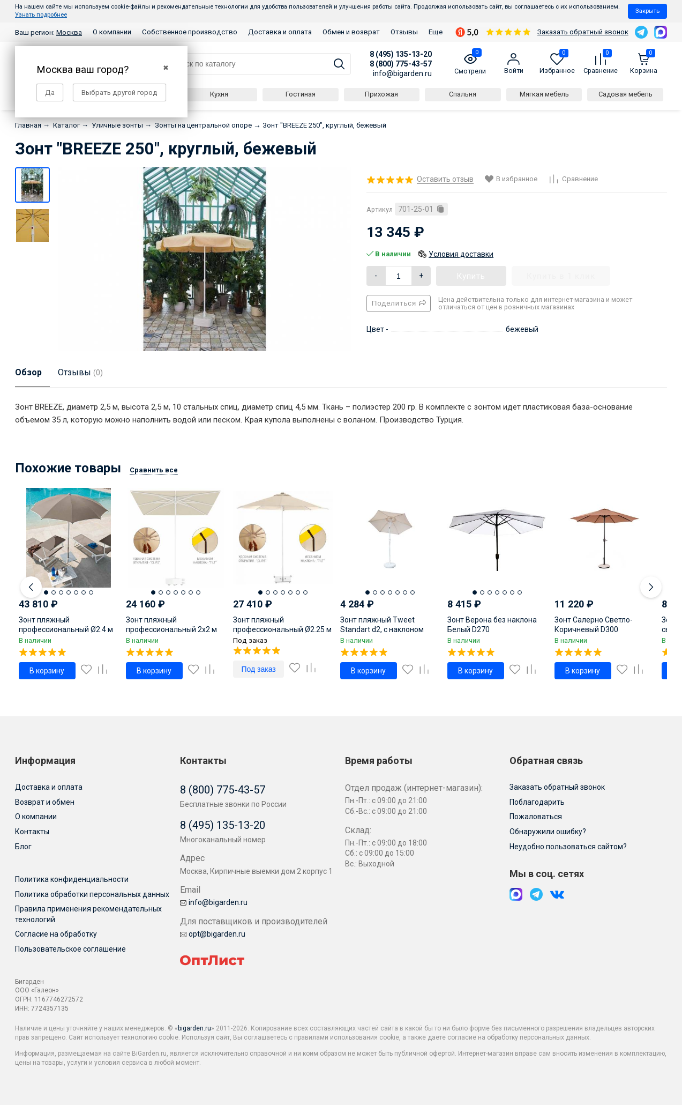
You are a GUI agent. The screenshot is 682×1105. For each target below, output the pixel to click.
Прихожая (381, 94)
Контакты (32, 831)
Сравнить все (154, 470)
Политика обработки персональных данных (92, 894)
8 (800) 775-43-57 (401, 64)
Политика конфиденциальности (72, 879)
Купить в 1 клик (561, 276)
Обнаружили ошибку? (547, 831)
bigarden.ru (194, 1028)
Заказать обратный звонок (582, 32)
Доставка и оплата (280, 32)
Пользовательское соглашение (70, 949)
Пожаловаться (535, 816)
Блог (23, 846)
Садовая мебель (625, 94)
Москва (69, 32)
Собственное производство (189, 32)
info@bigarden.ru (402, 73)
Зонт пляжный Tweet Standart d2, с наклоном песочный (382, 629)
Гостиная (301, 94)
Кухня (219, 94)
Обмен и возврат (351, 32)
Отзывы (404, 32)
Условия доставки (461, 254)
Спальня (462, 94)
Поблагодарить (537, 802)
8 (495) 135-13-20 (401, 54)
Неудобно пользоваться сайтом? (568, 846)
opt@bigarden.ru (212, 934)
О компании (112, 32)
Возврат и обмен (44, 802)
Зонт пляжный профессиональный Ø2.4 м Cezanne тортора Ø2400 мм (67, 629)
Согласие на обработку (56, 934)
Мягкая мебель (544, 94)
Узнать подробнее (41, 14)
